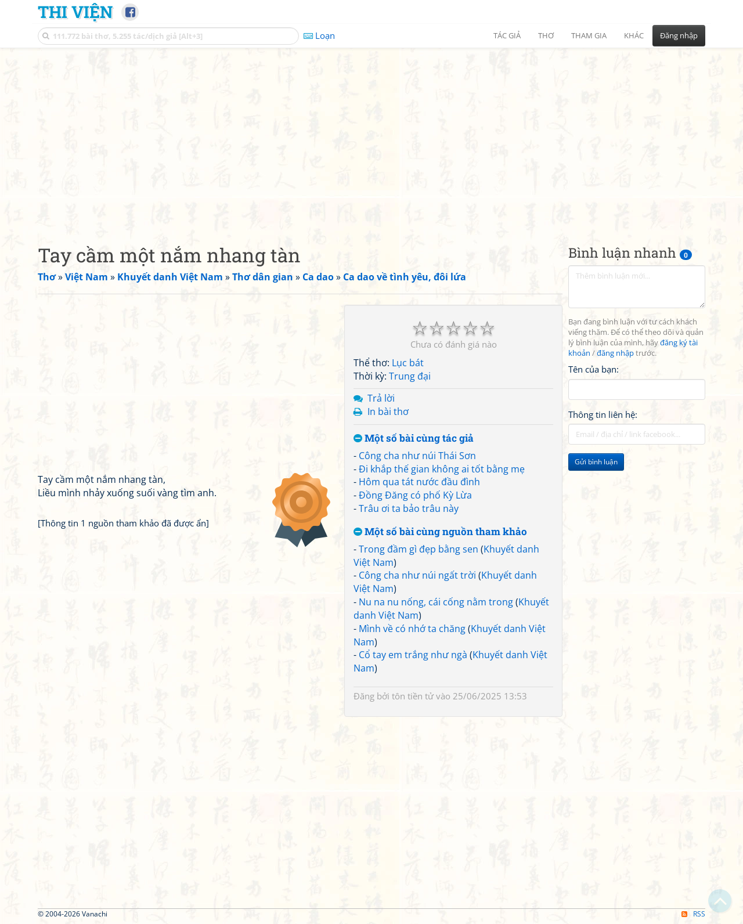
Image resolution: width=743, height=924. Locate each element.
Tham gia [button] (589, 35)
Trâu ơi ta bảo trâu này (409, 508)
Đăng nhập (679, 35)
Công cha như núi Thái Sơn (417, 455)
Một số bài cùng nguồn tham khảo (440, 531)
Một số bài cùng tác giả (414, 438)
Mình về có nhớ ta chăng (412, 628)
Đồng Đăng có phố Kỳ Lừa (415, 495)
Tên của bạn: (593, 369)
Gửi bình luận (596, 462)
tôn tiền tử (413, 696)
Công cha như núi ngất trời (417, 575)
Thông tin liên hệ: (602, 414)
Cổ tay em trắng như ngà (413, 654)
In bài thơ (388, 411)
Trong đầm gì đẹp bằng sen (418, 549)
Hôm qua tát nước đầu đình (419, 481)
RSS (693, 914)
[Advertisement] (371, 136)
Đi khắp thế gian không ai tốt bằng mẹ (442, 469)
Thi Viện (75, 12)
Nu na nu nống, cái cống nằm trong (436, 601)
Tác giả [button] (507, 35)
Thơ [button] (546, 35)
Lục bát (408, 362)
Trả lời (381, 398)
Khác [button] (634, 35)
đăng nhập (615, 353)
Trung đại (410, 376)
